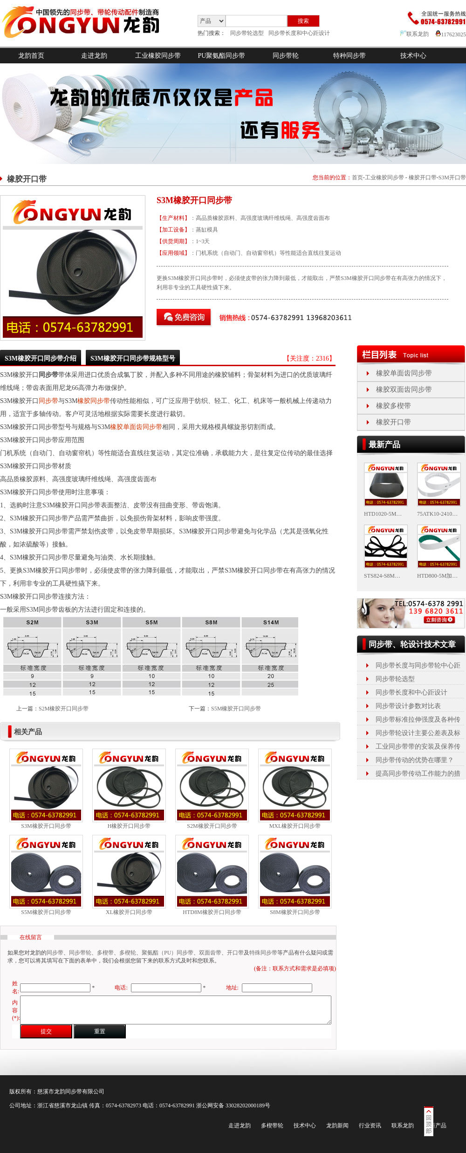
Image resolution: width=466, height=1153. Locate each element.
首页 (357, 177)
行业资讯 (370, 1125)
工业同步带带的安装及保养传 (418, 746)
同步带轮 (286, 55)
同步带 (48, 400)
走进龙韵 (94, 55)
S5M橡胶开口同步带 (236, 708)
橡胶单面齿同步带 (136, 426)
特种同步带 (349, 55)
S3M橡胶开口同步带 (46, 826)
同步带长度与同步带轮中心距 (418, 665)
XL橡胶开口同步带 (129, 912)
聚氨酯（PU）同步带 (167, 952)
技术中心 (413, 55)
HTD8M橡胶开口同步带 (212, 912)
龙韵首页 (31, 55)
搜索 (303, 21)
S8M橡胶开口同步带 (295, 912)
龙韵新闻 (337, 1125)
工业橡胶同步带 (158, 55)
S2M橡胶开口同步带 (64, 708)
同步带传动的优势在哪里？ (415, 760)
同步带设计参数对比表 (408, 706)
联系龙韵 (414, 34)
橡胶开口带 (423, 177)
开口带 (235, 952)
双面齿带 (210, 952)
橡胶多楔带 (393, 405)
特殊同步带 (263, 952)
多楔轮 (127, 952)
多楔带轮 (272, 1125)
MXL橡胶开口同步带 (295, 826)
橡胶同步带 (93, 400)
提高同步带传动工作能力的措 (418, 773)
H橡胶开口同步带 (129, 826)
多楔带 (105, 952)
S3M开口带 (452, 177)
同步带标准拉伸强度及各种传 (418, 719)
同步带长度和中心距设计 (299, 33)
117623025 (451, 34)
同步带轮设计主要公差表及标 (418, 733)
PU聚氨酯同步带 (222, 55)
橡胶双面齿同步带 (404, 389)
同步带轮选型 (247, 33)
